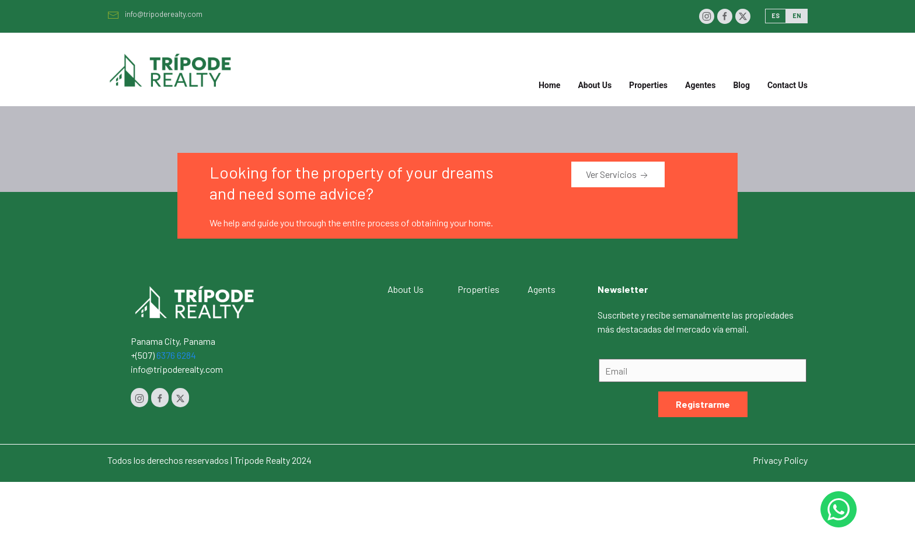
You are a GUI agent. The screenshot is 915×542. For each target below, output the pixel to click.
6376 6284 (176, 355)
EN (796, 15)
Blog (741, 85)
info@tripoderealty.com (154, 14)
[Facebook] (724, 16)
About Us (595, 85)
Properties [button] (648, 85)
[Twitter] (742, 16)
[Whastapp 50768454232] (838, 509)
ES (775, 15)
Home (549, 85)
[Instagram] (706, 16)
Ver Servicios (618, 175)
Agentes (700, 85)
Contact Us (787, 85)
